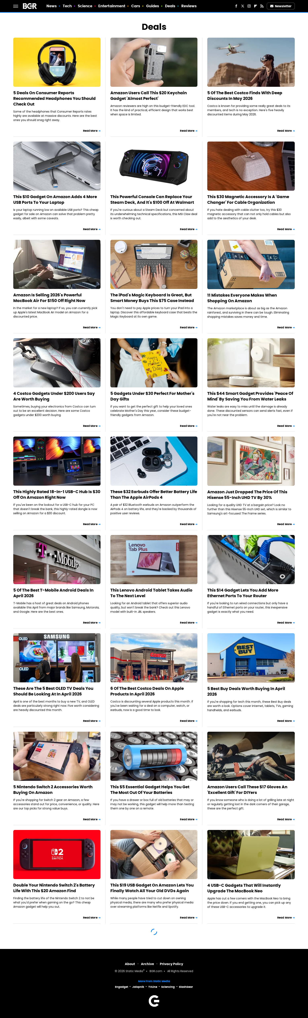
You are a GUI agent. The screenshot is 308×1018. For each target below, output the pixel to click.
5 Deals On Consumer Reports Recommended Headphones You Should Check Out (54, 98)
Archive (147, 964)
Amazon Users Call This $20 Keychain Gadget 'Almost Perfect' (148, 95)
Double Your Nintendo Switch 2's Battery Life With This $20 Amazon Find (54, 887)
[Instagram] (249, 6)
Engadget (121, 987)
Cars (135, 6)
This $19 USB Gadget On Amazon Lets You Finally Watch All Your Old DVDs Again (152, 887)
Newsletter (281, 6)
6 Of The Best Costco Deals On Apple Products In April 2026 (147, 691)
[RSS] (262, 6)
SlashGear (186, 987)
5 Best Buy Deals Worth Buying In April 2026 (246, 691)
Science (85, 6)
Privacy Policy (171, 964)
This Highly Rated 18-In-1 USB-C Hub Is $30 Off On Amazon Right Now (56, 494)
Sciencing (168, 987)
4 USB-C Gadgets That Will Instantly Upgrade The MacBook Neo (244, 888)
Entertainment (111, 6)
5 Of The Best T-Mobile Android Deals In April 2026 (53, 593)
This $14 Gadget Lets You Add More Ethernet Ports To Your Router (242, 593)
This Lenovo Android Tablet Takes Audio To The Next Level (151, 593)
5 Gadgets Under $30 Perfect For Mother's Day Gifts (152, 396)
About (130, 964)
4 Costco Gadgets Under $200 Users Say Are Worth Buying (54, 396)
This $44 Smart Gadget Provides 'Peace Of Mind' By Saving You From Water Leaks (250, 396)
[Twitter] (242, 6)
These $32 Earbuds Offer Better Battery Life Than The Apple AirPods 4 (153, 494)
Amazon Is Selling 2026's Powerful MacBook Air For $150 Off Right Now (49, 297)
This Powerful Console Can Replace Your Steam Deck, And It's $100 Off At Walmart (152, 199)
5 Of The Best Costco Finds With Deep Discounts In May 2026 (244, 95)
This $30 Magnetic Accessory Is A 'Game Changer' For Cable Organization (248, 199)
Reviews (189, 6)
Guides (152, 6)
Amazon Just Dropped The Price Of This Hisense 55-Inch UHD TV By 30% (247, 494)
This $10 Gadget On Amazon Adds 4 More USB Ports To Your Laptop (55, 199)
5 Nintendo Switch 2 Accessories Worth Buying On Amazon (52, 789)
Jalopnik (138, 987)
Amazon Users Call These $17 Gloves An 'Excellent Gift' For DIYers (247, 789)
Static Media (134, 971)
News (51, 6)
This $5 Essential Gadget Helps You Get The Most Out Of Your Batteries (149, 789)
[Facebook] (236, 6)
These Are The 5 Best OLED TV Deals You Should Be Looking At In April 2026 (53, 691)
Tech (67, 6)
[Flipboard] (255, 6)
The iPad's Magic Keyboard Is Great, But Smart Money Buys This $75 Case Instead (152, 297)
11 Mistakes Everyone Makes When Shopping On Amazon (242, 298)
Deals (170, 6)
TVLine (152, 987)
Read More (90, 130)
